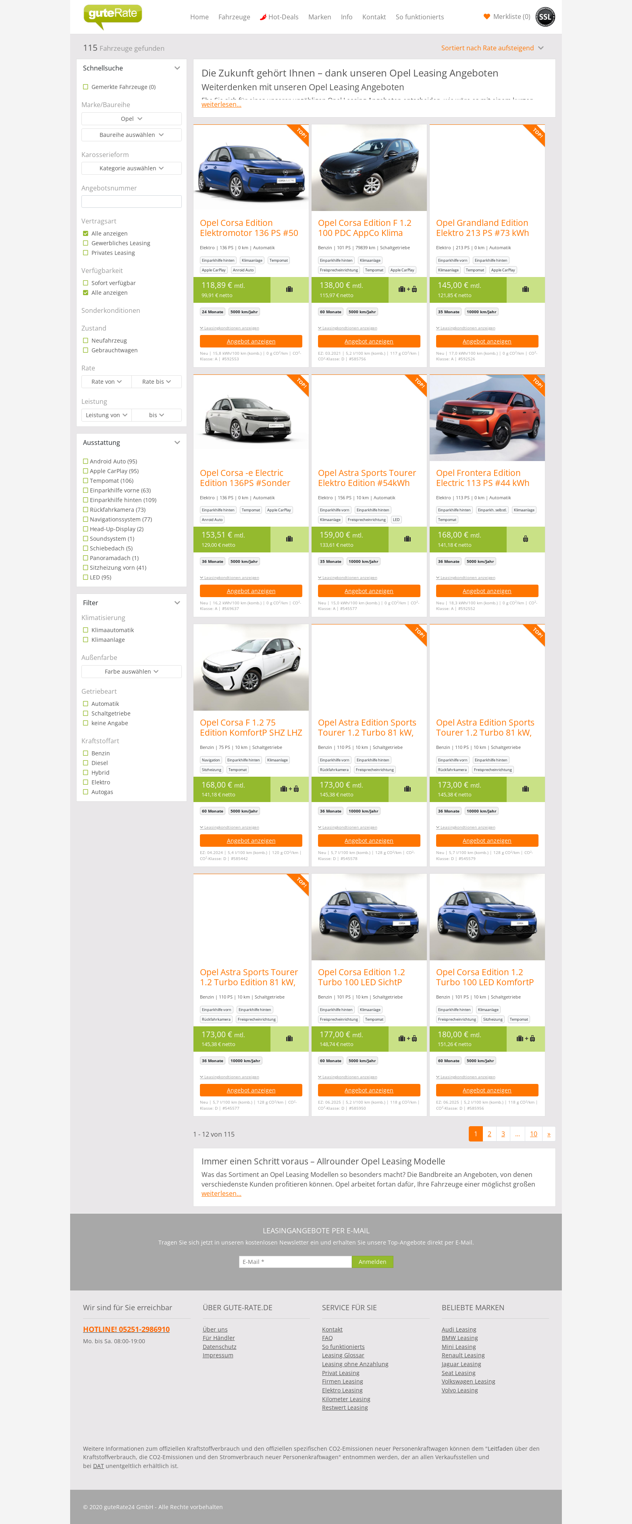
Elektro (100, 782)
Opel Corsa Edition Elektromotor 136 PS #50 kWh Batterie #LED (249, 232)
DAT (98, 1466)
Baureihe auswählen (128, 135)
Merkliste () (511, 16)
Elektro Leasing (342, 1390)
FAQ (327, 1338)
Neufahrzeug (108, 340)
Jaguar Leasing (461, 1364)
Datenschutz (220, 1346)
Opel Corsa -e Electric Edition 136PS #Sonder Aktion (245, 482)
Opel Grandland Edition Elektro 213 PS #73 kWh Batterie (491, 232)
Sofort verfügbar (113, 283)
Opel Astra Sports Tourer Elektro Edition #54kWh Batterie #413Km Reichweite (371, 488)
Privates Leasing (112, 252)
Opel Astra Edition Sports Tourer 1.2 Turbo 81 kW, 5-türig (371, 732)
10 (533, 1133)
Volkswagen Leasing (468, 1381)
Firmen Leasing (342, 1381)
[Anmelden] (372, 1262)
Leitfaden (500, 1448)
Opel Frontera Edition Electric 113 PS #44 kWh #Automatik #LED (491, 482)
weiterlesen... (221, 104)
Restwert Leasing (345, 1407)
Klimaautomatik (112, 630)
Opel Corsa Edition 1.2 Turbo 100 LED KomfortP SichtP (494, 982)
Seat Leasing (459, 1373)
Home (199, 16)
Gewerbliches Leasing (120, 243)
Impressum (218, 1355)
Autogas (101, 792)
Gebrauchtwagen (114, 350)
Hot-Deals (283, 16)
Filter (90, 602)
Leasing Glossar (343, 1355)
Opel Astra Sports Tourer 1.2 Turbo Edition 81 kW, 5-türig (249, 982)
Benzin (100, 753)
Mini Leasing (459, 1346)
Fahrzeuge (234, 16)
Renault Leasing (463, 1355)
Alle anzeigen (109, 233)
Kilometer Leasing (346, 1399)
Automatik (104, 703)
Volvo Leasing (460, 1390)
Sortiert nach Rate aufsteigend (488, 47)
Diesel (99, 763)
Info (347, 16)
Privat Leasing (341, 1373)
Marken (319, 16)
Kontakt (374, 16)
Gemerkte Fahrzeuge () (123, 87)
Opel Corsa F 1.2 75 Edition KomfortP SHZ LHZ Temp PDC (251, 732)
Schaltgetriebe (110, 713)
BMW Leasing (460, 1338)
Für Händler (219, 1338)
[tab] (132, 68)
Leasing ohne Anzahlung (355, 1364)
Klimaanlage (107, 639)
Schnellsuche (103, 68)
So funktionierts (420, 16)
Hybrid (100, 772)
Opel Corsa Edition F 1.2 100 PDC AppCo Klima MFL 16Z (369, 232)
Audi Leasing (459, 1329)
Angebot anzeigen (251, 341)
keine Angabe (109, 723)
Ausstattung (101, 442)
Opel (128, 118)
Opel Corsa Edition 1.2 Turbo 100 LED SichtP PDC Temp (366, 982)
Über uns (215, 1329)
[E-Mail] (295, 1262)
